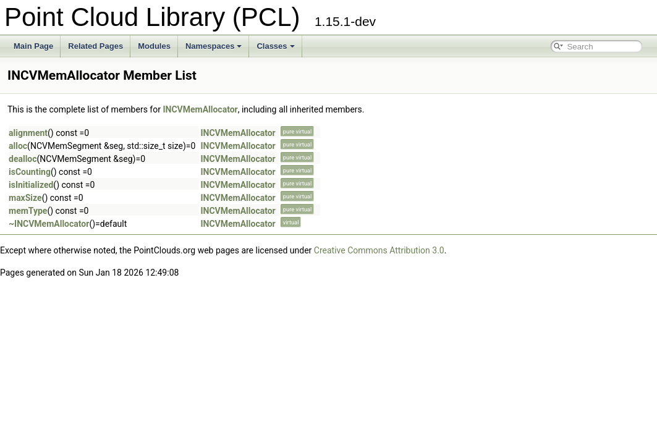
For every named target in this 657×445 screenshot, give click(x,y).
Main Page (33, 46)
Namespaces (213, 46)
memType (28, 211)
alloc (18, 146)
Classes (275, 46)
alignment (28, 133)
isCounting (30, 172)
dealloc (23, 159)
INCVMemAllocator (200, 109)
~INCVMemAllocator (49, 224)
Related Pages (95, 46)
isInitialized (31, 185)
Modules (154, 46)
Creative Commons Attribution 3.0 (379, 250)
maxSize (25, 198)
